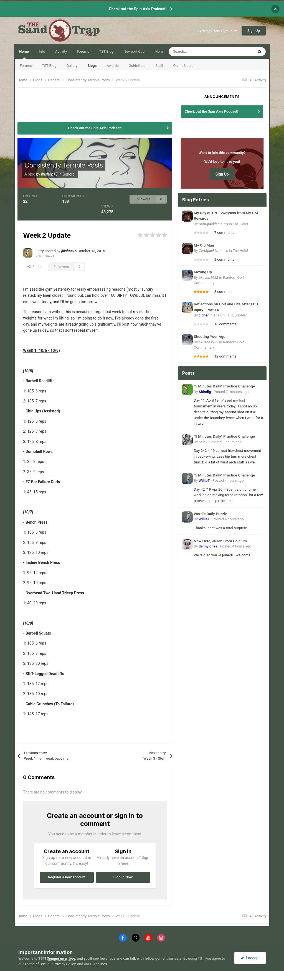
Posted (231, 392)
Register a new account (67, 877)
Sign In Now (123, 877)
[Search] (198, 51)
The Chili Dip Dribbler (230, 315)
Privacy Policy (64, 964)
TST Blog (49, 66)
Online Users (183, 66)
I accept (250, 958)
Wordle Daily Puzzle (210, 513)
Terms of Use (35, 964)
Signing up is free (61, 958)
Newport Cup (134, 51)
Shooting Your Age (209, 336)
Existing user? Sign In (217, 31)
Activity (61, 51)
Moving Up (203, 272)
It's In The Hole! (236, 224)
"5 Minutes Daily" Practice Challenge (224, 386)
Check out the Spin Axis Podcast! (137, 9)
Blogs (92, 66)
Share (34, 267)
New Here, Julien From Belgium (220, 541)
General (68, 174)
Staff (159, 66)
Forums (26, 66)
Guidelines (137, 66)
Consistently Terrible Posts (63, 165)
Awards (112, 66)
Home (24, 54)
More (158, 51)
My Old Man (204, 245)
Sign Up (253, 31)
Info (42, 51)
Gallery (71, 66)
